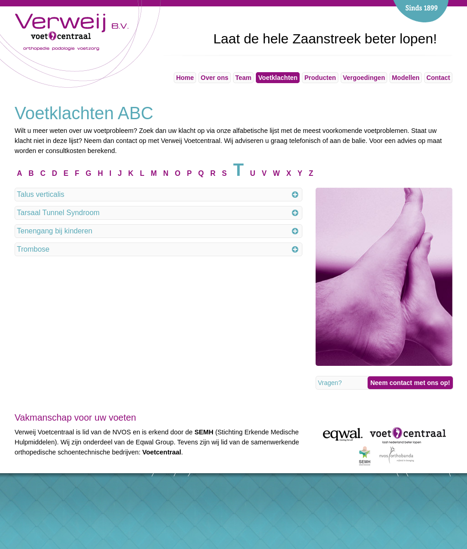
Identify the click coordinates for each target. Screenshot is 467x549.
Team (243, 77)
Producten (320, 77)
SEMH (203, 432)
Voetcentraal (161, 452)
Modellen (406, 77)
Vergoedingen (364, 77)
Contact (438, 77)
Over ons (214, 77)
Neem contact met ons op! (410, 382)
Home (185, 77)
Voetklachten (277, 77)
